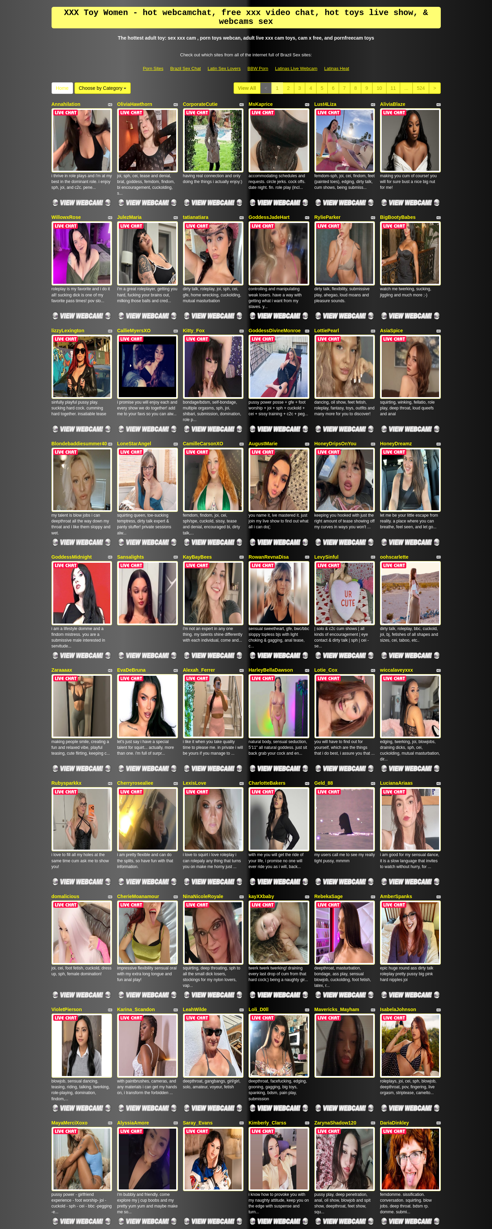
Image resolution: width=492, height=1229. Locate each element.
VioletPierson (67, 853)
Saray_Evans (198, 947)
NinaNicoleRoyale (203, 760)
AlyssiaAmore (133, 947)
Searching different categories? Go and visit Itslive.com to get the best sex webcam (246, 1169)
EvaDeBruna (131, 572)
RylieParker (327, 197)
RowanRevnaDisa (269, 478)
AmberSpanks (396, 760)
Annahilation (66, 104)
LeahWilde (195, 853)
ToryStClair (64, 1041)
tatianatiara (196, 197)
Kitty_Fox (194, 291)
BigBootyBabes (398, 197)
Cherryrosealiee (135, 666)
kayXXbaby (261, 760)
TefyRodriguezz (134, 1041)
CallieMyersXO (134, 291)
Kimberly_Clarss (267, 947)
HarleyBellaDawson (271, 572)
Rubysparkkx (67, 666)
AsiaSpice (391, 291)
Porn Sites (153, 68)
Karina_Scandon (136, 853)
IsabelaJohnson (398, 853)
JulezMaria (129, 197)
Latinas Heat (336, 68)
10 (379, 88)
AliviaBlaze (392, 104)
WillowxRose (66, 197)
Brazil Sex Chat (185, 68)
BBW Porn (258, 68)
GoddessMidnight (72, 478)
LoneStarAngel (134, 385)
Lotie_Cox (326, 572)
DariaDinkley (394, 947)
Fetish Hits (301, 1219)
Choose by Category (103, 88)
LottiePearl (326, 291)
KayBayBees (197, 478)
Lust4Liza (325, 104)
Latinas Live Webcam (296, 68)
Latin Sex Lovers (224, 68)
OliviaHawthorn (134, 104)
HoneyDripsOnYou (335, 385)
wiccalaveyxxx (396, 572)
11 (393, 88)
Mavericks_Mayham (337, 853)
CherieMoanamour (138, 760)
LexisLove (194, 666)
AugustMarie (263, 385)
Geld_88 (323, 666)
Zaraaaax (62, 572)
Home (62, 88)
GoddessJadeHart (269, 197)
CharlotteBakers (267, 666)
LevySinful (326, 478)
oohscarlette (394, 478)
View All (247, 88)
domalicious (66, 760)
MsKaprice (261, 104)
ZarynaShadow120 (335, 947)
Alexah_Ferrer (199, 572)
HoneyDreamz (396, 385)
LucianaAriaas (396, 666)
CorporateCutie (200, 104)
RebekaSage (328, 760)
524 (421, 88)
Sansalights (130, 478)
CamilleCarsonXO (203, 385)
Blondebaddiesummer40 (79, 385)
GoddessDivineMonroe (274, 291)
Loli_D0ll (258, 853)
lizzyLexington (68, 291)
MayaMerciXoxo (70, 947)
